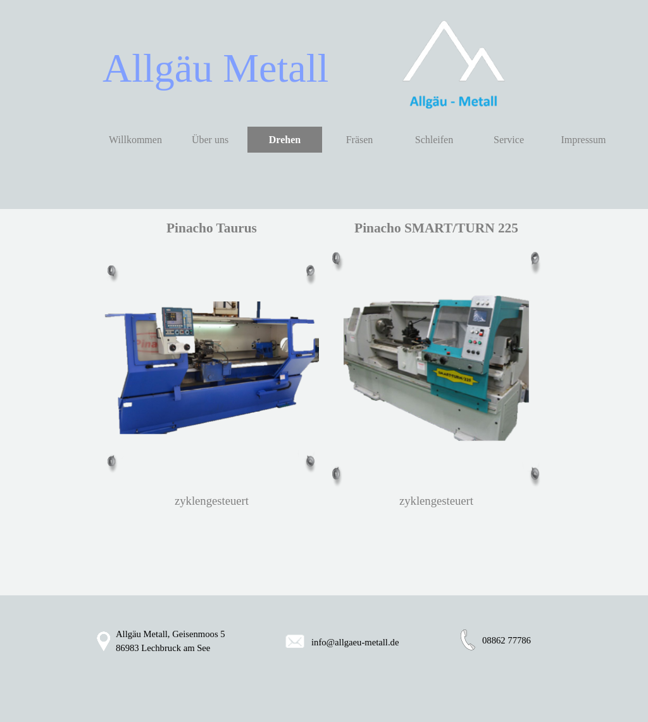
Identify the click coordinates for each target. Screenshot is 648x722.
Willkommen (135, 139)
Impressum (583, 139)
